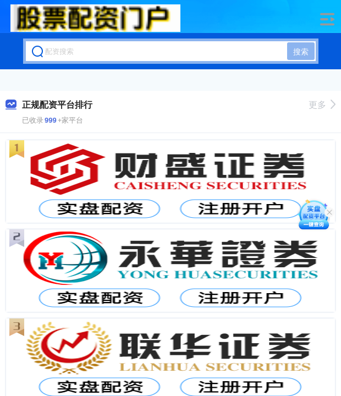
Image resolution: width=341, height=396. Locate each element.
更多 (322, 104)
